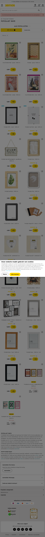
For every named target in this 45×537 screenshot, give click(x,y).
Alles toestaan (15, 274)
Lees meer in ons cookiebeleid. (13, 270)
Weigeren (5, 274)
